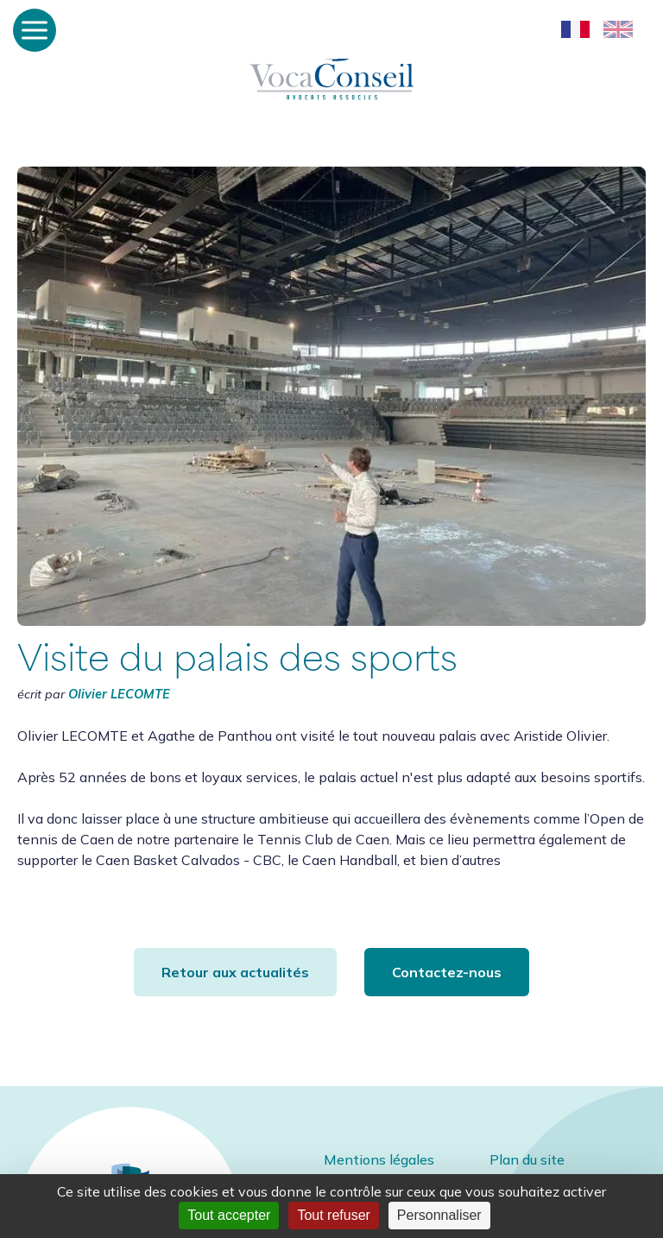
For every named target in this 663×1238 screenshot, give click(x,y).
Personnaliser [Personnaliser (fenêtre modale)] (439, 1215)
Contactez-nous (447, 972)
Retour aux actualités (235, 972)
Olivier (119, 694)
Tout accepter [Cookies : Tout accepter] (228, 1215)
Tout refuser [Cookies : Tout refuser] (333, 1215)
